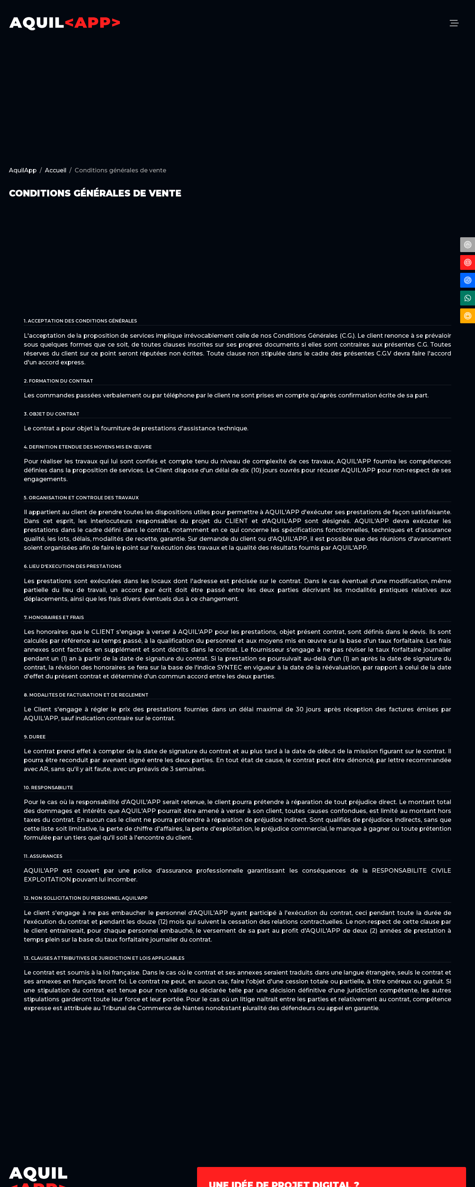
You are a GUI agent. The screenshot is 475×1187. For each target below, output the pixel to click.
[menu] (454, 24)
